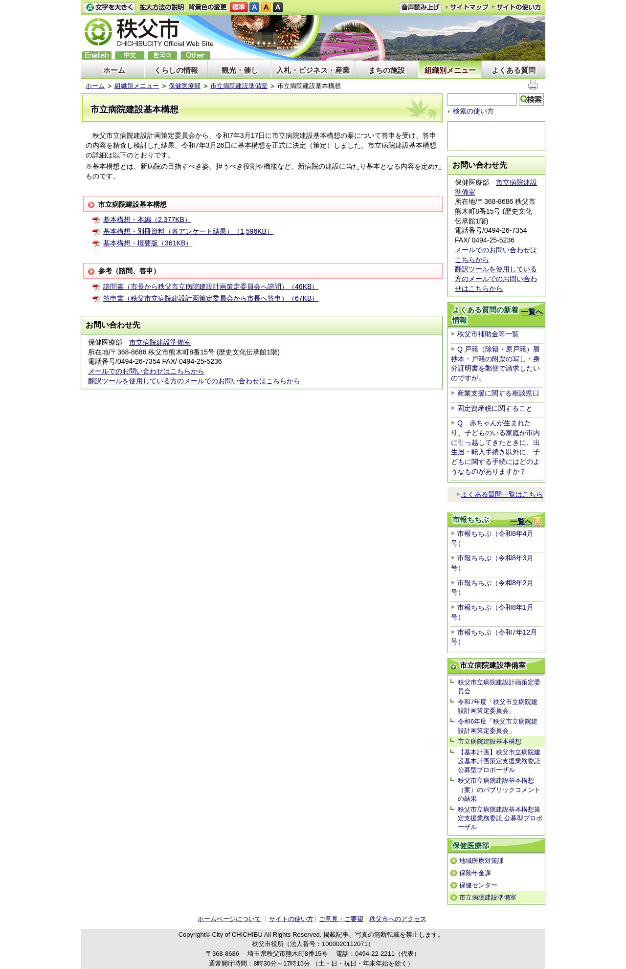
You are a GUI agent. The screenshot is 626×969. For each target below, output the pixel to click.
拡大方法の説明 (162, 7)
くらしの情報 (176, 70)
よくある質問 (514, 70)
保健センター (478, 885)
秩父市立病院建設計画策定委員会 (499, 687)
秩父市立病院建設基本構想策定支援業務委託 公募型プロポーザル (500, 818)
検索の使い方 (473, 111)
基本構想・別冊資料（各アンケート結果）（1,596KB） (188, 231)
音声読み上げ (420, 7)
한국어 (162, 55)
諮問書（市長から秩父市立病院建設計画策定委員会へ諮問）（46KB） (210, 286)
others (195, 55)
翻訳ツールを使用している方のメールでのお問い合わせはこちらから (194, 381)
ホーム (114, 70)
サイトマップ (467, 7)
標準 (239, 7)
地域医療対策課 (481, 860)
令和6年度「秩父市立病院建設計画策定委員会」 (497, 726)
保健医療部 (185, 85)
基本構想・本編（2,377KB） (147, 219)
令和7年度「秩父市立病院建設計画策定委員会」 (497, 706)
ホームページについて (229, 919)
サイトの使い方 (517, 7)
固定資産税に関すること (495, 408)
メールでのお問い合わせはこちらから (146, 371)
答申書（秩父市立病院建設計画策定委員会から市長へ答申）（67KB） (210, 298)
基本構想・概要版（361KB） (147, 243)
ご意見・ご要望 (341, 919)
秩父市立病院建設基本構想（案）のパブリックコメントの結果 (499, 789)
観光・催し (240, 70)
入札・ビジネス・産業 (313, 70)
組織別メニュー (450, 70)
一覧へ (532, 312)
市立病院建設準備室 (239, 85)
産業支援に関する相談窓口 (498, 393)
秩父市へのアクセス (397, 919)
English (97, 55)
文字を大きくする (109, 7)
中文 (129, 55)
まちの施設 (386, 70)
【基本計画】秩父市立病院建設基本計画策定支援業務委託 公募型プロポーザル (499, 761)
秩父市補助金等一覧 (488, 334)
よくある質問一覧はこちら (499, 494)
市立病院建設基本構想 (489, 741)
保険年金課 (475, 873)
